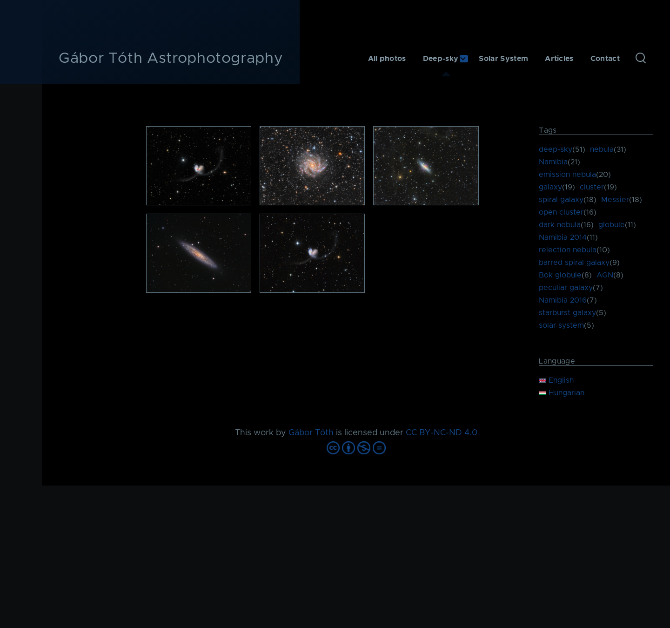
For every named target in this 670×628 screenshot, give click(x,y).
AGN (604, 275)
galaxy (550, 187)
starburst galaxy (567, 313)
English (556, 380)
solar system (561, 325)
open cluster (561, 212)
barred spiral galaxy (574, 262)
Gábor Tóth (311, 433)
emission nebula (567, 174)
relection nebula (567, 250)
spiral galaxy (561, 199)
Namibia (553, 162)
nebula (602, 149)
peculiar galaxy (566, 287)
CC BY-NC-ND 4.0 (441, 433)
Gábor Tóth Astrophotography (171, 58)
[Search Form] (640, 59)
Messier (615, 199)
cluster (592, 187)
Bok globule (560, 275)
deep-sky (555, 149)
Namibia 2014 (563, 237)
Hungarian (561, 393)
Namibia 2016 (563, 300)
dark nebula (560, 225)
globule (611, 225)
